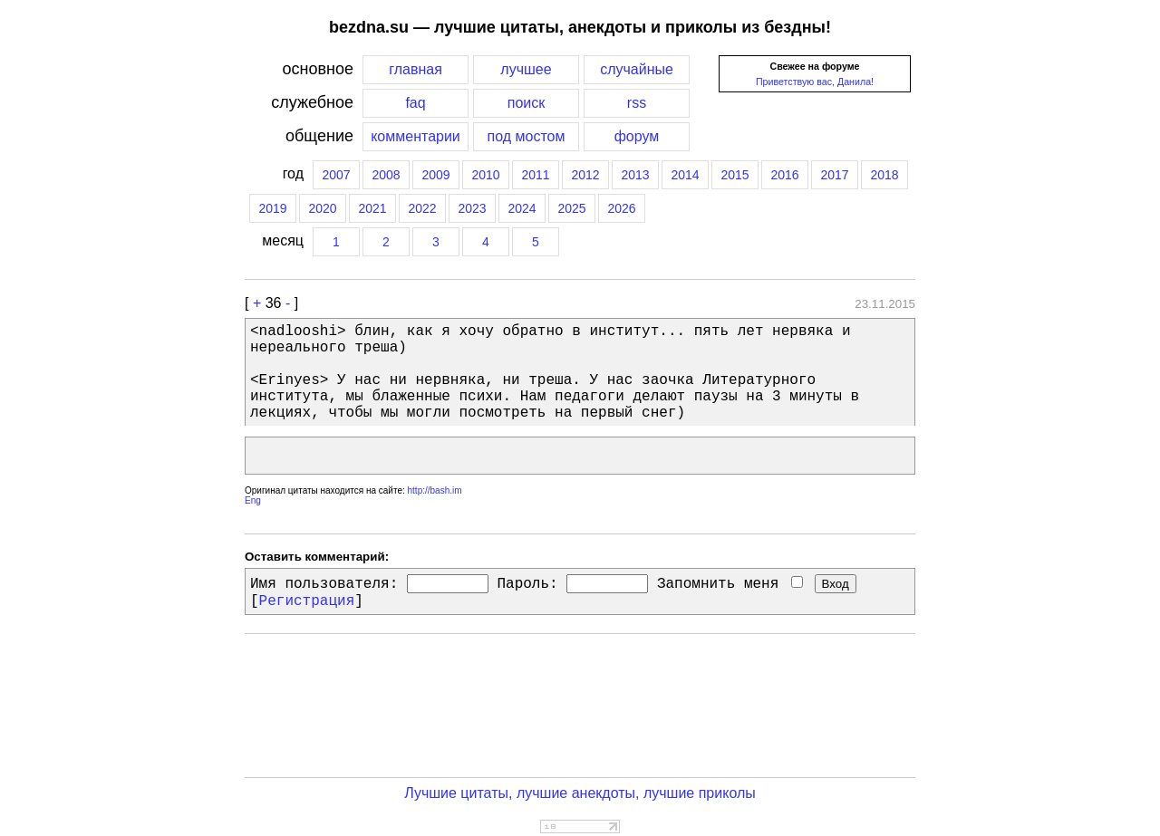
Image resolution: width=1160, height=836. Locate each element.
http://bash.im (435, 490)
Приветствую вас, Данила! (815, 81)
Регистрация (307, 601)
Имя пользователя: (324, 584)
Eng (253, 500)
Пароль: (527, 584)
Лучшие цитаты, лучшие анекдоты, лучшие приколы (580, 793)
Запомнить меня (730, 584)
